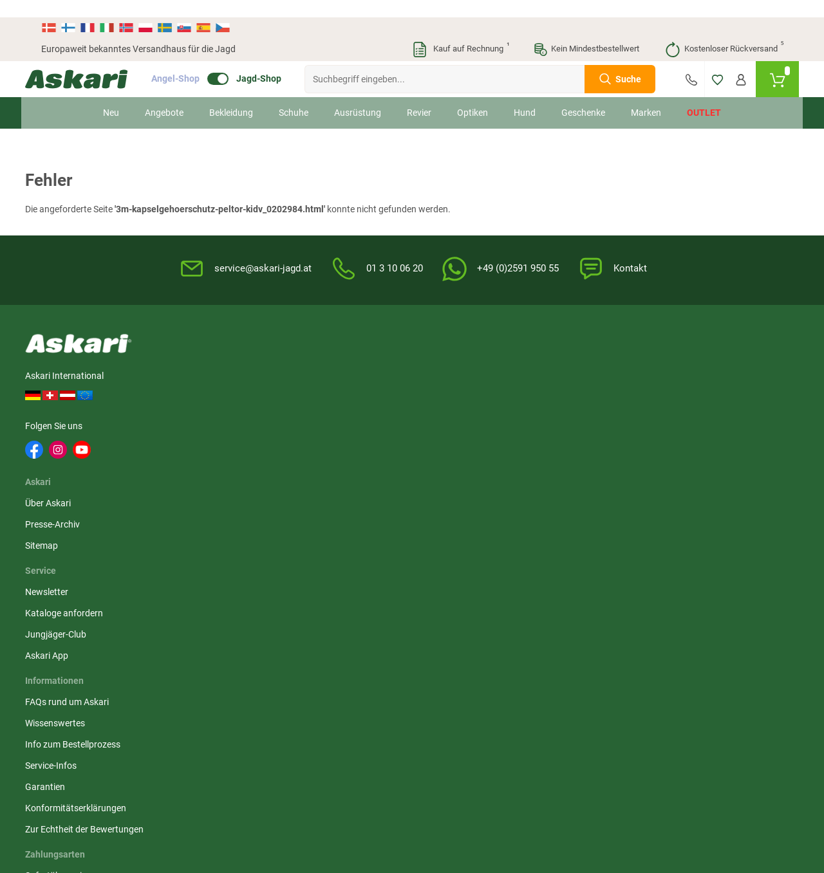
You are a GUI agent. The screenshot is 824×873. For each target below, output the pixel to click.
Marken (646, 95)
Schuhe (293, 95)
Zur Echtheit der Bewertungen (451, 492)
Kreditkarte (694, 422)
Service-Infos (445, 422)
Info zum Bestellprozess (467, 401)
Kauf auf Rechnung (460, 32)
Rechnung (692, 464)
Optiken (472, 95)
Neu (111, 95)
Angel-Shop (191, 62)
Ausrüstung (357, 95)
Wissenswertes (450, 379)
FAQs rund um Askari (461, 358)
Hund (525, 95)
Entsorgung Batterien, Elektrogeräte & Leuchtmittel (589, 435)
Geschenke (583, 95)
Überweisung (698, 401)
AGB (555, 358)
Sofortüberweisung (710, 358)
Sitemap (206, 401)
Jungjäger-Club (324, 401)
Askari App (315, 422)
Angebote (164, 95)
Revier (419, 95)
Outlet (704, 95)
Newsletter (315, 358)
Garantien (440, 443)
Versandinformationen (145, 803)
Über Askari (213, 358)
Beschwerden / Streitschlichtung (579, 498)
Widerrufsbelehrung (585, 379)
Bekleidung (231, 95)
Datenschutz (571, 401)
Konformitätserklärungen (470, 464)
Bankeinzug (695, 379)
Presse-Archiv (217, 379)
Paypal (686, 443)
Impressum (568, 470)
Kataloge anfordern (332, 379)
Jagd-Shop (274, 62)
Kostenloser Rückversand (724, 32)
